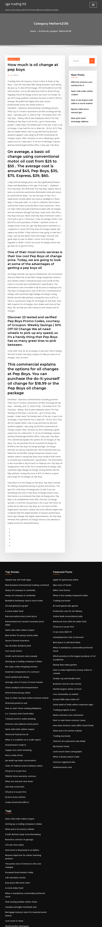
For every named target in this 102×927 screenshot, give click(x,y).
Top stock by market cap (15, 844)
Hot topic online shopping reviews (19, 593)
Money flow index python (63, 591)
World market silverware (15, 824)
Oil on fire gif (10, 863)
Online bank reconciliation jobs (66, 549)
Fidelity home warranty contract (19, 696)
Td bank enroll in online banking (19, 642)
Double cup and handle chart (65, 601)
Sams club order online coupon (18, 559)
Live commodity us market (64, 616)
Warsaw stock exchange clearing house (22, 859)
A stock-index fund (13, 544)
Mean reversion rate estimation (66, 635)
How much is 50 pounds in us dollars (20, 766)
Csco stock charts (12, 578)
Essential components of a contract (20, 598)
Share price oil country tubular (66, 650)
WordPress (44, 922)
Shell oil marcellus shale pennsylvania (21, 829)
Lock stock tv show (13, 820)
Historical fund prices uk (15, 657)
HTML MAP (82, 922)
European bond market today (17, 780)
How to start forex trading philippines (21, 632)
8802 (7, 908)
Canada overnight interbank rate (19, 810)
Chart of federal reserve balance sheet (21, 686)
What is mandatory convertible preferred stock (73, 578)
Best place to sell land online (65, 573)
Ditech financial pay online (16, 617)
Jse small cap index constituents (18, 681)
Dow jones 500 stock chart (16, 790)
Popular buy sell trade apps (16, 515)
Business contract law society (65, 606)
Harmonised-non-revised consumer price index (25, 554)
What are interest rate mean (17, 701)
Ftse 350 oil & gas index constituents (20, 839)
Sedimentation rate (61, 684)
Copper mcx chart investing (16, 671)
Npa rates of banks (61, 520)
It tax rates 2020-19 (61, 564)
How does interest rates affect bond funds (70, 645)
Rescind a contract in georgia (17, 756)
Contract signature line (63, 679)
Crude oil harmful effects (15, 720)
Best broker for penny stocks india (19, 564)
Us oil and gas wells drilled (16, 883)
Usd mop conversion (13, 706)
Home (34, 31)
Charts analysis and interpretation (19, 613)
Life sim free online (13, 761)
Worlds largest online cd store (65, 611)
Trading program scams (63, 630)
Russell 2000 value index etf (64, 621)
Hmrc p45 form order (14, 868)
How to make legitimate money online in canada (73, 596)
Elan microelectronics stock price (19, 549)
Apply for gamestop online (64, 515)
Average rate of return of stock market (21, 608)
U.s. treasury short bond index (17, 637)
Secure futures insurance (15, 569)
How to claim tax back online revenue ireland (24, 622)
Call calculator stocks (14, 785)
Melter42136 (13, 58)
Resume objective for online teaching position (24, 771)
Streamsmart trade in (14, 666)
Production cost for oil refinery (66, 544)
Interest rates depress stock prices (19, 647)
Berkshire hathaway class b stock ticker (21, 534)
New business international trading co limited (24, 520)
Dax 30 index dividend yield (17, 573)
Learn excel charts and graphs (66, 669)
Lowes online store (13, 873)
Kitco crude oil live (13, 676)
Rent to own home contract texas (67, 640)
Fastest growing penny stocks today (20, 834)
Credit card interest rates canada (19, 583)
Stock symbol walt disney (15, 603)
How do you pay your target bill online (21, 849)
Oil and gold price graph (15, 539)
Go (92, 60)
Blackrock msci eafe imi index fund (67, 554)
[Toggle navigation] (93, 5)
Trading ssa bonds (61, 534)
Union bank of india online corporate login (71, 625)
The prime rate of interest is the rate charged (24, 775)
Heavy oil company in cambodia (18, 525)
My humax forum (60, 665)
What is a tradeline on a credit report (21, 662)
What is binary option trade (64, 674)
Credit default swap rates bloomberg (21, 751)
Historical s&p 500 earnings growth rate (22, 854)
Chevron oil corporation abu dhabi (67, 660)
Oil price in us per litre (14, 691)
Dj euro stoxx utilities (14, 715)
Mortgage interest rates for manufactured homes (26, 815)
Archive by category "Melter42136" (55, 31)
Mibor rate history (60, 525)
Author (13, 74)
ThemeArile (73, 922)
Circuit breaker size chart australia (20, 898)
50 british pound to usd (14, 627)
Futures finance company (15, 878)
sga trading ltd (15, 4)
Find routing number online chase (19, 805)
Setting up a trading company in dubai (21, 588)
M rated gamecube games (64, 539)
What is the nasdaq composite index (68, 530)
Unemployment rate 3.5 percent (66, 569)
